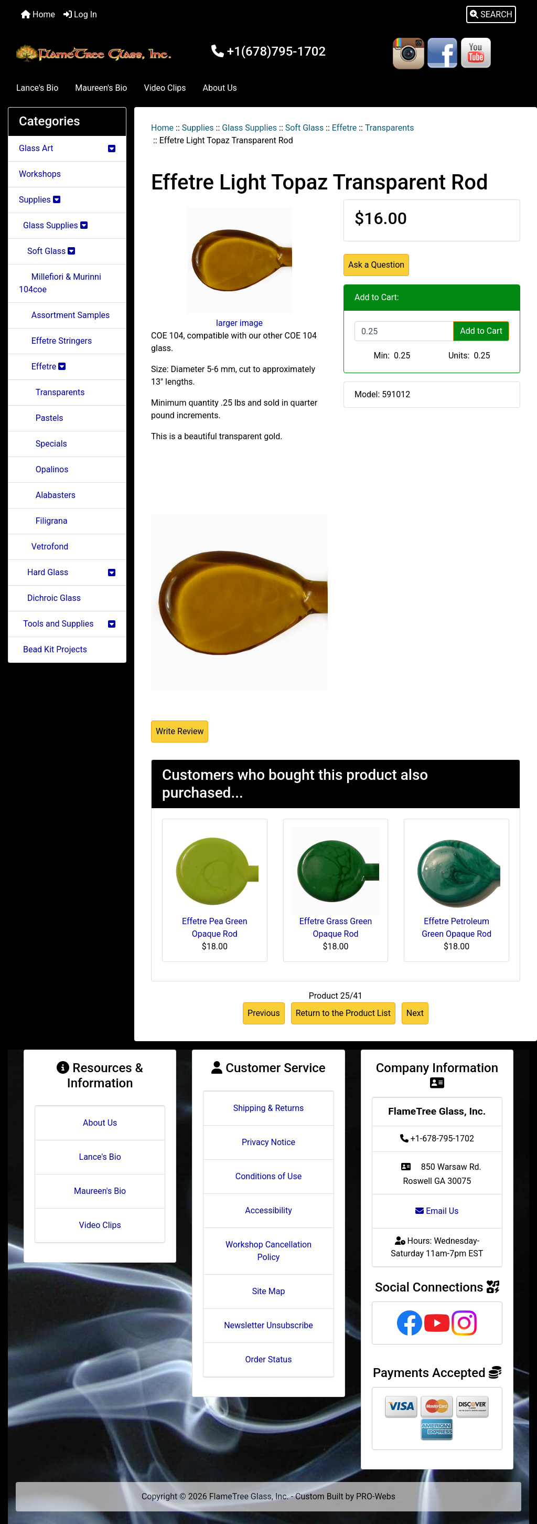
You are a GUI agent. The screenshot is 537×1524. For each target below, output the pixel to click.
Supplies (198, 128)
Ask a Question (376, 265)
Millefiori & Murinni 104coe (60, 283)
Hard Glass (67, 572)
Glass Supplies (249, 128)
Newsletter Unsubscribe (268, 1325)
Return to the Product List (343, 1013)
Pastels (41, 418)
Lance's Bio (37, 88)
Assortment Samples (64, 315)
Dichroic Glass (50, 598)
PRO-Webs (375, 1496)
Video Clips (165, 88)
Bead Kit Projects (53, 649)
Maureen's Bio (101, 88)
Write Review (179, 731)
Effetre (344, 128)
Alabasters (47, 495)
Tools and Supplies (67, 624)
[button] (491, 14)
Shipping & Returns (268, 1108)
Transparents (389, 128)
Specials (43, 444)
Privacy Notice (268, 1142)
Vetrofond (43, 547)
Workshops (40, 174)
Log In (80, 14)
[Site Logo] (95, 53)
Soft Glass (304, 128)
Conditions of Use (268, 1176)
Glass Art (67, 148)
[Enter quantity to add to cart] (404, 331)
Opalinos (43, 469)
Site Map (268, 1291)
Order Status (268, 1359)
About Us (220, 88)
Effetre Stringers (55, 341)
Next (415, 1013)
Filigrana (43, 521)
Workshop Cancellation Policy (268, 1251)
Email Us (436, 1211)
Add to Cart (481, 331)
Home (38, 14)
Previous (264, 1013)
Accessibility (268, 1210)
